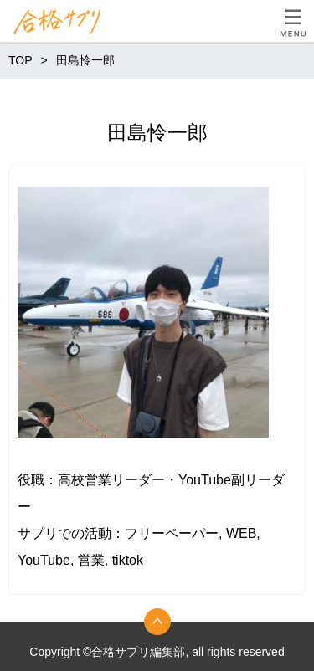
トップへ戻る (157, 621)
